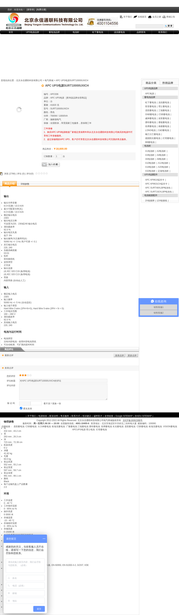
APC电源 (149, 93)
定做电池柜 (163, 171)
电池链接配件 (150, 195)
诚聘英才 (97, 416)
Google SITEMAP (124, 416)
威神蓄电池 (150, 118)
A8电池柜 (161, 159)
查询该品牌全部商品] (77, 98)
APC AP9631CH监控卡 (156, 184)
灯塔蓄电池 (168, 138)
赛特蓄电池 (150, 122)
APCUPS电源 (78, 429)
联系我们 (162, 32)
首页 (11, 32)
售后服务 (64, 416)
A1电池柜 (149, 151)
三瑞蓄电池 (163, 110)
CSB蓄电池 (164, 114)
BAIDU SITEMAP (143, 416)
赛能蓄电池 (163, 122)
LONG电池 (150, 130)
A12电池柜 (163, 163)
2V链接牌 (149, 200)
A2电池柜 (161, 151)
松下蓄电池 (97, 32)
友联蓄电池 (163, 118)
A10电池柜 (150, 163)
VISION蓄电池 (170, 426)
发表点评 (119, 355)
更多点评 (132, 355)
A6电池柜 (149, 159)
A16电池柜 (150, 167)
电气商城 (49, 80)
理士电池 (90, 429)
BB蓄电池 (150, 142)
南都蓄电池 (163, 126)
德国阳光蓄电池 (152, 138)
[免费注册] (41, 9)
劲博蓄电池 (150, 126)
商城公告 (170, 17)
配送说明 (53, 416)
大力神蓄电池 (44, 426)
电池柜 (76, 32)
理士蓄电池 (163, 106)
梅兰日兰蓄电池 (152, 134)
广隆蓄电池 (71, 426)
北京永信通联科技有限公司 (29, 80)
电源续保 (42, 416)
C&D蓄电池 (163, 130)
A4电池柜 (161, 155)
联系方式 (75, 416)
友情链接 (109, 416)
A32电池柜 (150, 171)
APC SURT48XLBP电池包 (158, 188)
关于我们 (127, 17)
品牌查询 (141, 32)
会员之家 (156, 17)
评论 (19, 173)
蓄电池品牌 (54, 32)
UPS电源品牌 (32, 32)
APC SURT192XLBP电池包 (158, 191)
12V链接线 (162, 200)
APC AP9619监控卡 (154, 180)
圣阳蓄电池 (150, 110)
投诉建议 (86, 416)
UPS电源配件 (150, 174)
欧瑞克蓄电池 (58, 426)
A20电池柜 (163, 167)
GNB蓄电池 (150, 114)
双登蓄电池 (150, 106)
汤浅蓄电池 (119, 32)
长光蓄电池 (118, 426)
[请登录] (31, 9)
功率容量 (12, 203)
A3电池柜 (149, 155)
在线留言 (142, 17)
